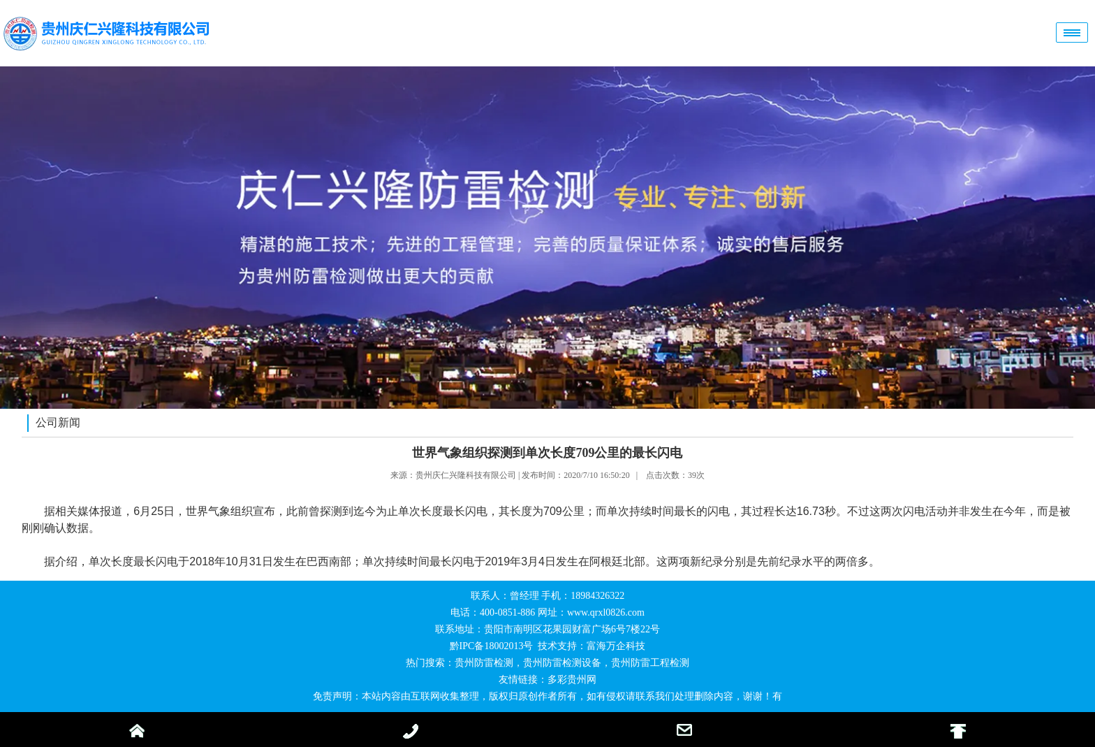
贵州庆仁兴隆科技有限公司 (466, 475)
